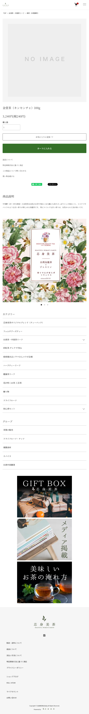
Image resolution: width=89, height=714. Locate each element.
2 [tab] (44, 304)
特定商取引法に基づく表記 (13, 165)
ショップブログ (12, 676)
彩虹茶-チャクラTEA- (12, 347)
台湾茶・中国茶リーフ (16, 13)
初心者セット (9, 408)
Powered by (44, 709)
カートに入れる (44, 148)
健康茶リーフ (9, 374)
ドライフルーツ (10, 400)
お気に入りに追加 (44, 137)
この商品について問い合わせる (14, 171)
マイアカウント (12, 691)
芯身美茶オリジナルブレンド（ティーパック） (23, 322)
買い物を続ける (8, 176)
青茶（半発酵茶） (33, 13)
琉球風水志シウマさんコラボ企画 (18, 356)
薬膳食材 (7, 447)
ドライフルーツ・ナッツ (14, 438)
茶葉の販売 (8, 429)
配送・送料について (14, 643)
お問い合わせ (12, 697)
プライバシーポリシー (15, 667)
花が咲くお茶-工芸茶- (12, 382)
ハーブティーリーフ (11, 365)
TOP (4, 13)
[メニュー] (84, 4)
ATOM (13, 683)
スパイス (7, 456)
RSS (8, 683)
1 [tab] (41, 304)
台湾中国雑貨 (9, 464)
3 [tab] (47, 304)
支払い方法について (14, 655)
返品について (8, 159)
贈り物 (6, 391)
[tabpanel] (44, 260)
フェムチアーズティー (12, 331)
